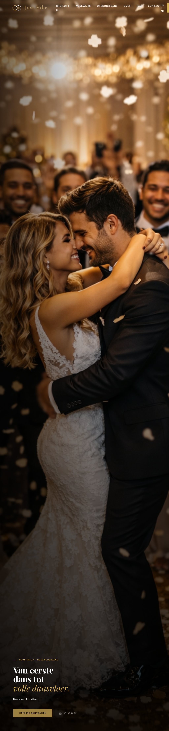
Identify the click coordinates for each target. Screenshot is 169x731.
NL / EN (162, 8)
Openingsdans (107, 5)
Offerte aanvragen (32, 714)
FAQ (139, 5)
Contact (154, 5)
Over (127, 5)
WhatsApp (68, 714)
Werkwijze (83, 5)
